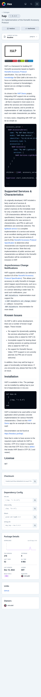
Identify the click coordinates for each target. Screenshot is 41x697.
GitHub (6, 591)
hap (4, 16)
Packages (5, 12)
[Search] (31, 4)
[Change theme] (25, 4)
